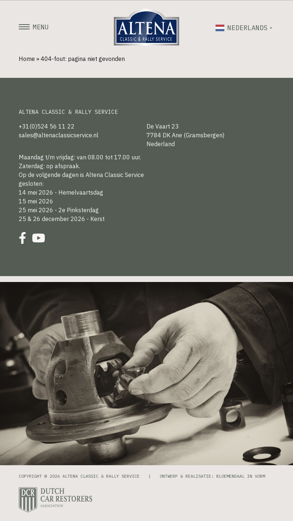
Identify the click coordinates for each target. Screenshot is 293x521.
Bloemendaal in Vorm (240, 476)
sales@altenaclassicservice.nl (58, 135)
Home (27, 58)
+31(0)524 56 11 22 (47, 126)
